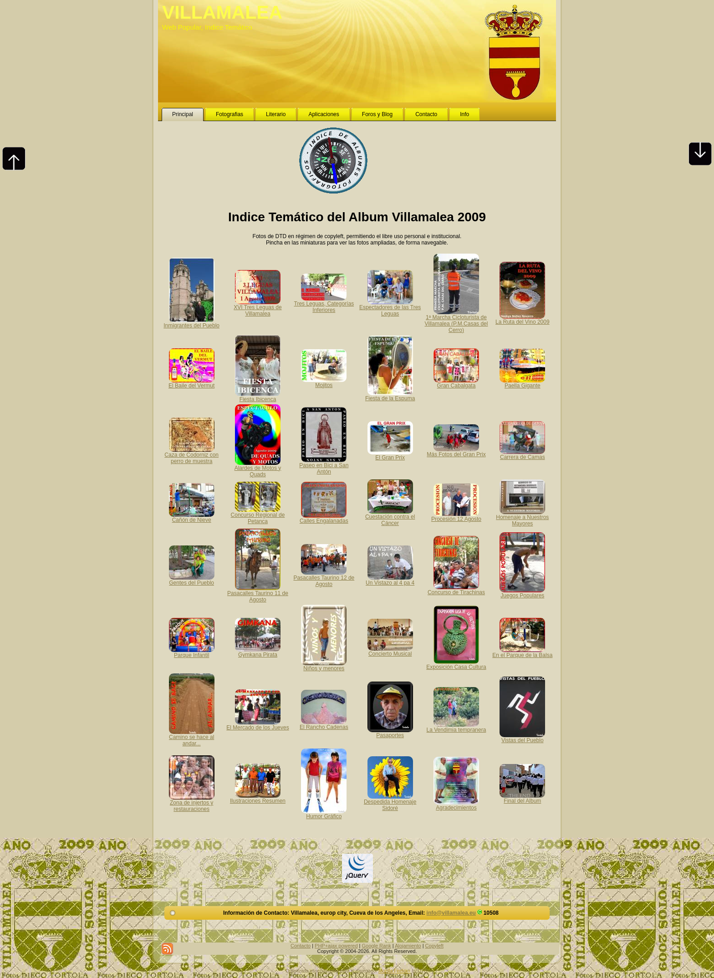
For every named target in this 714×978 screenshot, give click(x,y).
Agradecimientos (456, 804)
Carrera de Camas (522, 454)
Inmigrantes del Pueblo (191, 322)
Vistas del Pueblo (522, 737)
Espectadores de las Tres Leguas (390, 307)
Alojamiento (408, 945)
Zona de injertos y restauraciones (191, 802)
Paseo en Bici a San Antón (323, 465)
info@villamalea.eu (451, 913)
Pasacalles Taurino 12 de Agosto (323, 577)
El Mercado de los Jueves (257, 724)
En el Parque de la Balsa (522, 652)
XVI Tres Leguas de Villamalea (257, 307)
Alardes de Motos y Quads (258, 468)
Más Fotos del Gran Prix (456, 451)
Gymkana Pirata (257, 651)
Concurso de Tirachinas (456, 589)
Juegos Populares (522, 592)
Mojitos (324, 382)
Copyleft (434, 945)
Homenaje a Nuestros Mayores (522, 517)
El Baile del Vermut (191, 382)
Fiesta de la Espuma (390, 395)
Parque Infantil (191, 652)
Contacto (301, 945)
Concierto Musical (390, 650)
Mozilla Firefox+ (394, 970)
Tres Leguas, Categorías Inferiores (324, 303)
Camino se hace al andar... (191, 737)
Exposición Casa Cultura (456, 663)
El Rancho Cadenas (324, 724)
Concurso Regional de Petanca (258, 515)
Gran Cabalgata (456, 382)
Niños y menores (324, 665)
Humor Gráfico (324, 813)
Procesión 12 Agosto (456, 515)
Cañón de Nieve (191, 516)
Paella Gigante (522, 382)
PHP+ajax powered (336, 945)
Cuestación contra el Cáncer (390, 516)
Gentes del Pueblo (191, 579)
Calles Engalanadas (324, 517)
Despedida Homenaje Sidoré (390, 801)
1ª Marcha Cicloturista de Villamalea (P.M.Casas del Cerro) (456, 320)
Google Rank (376, 945)
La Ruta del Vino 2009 (522, 318)
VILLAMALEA (222, 12)
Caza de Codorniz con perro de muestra (191, 454)
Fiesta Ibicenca (257, 396)
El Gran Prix (390, 454)
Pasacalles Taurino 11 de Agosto (257, 593)
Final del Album (522, 797)
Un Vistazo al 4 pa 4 (390, 579)
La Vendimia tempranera (456, 726)
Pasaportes (390, 732)
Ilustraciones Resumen (258, 797)
